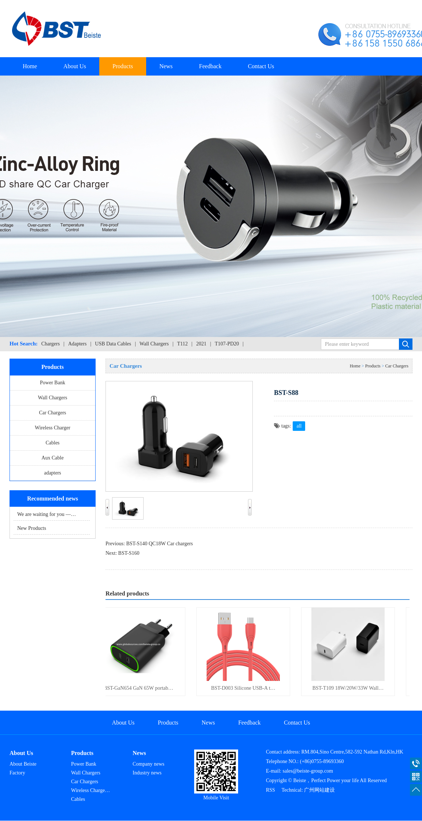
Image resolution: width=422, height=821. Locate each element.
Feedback (210, 66)
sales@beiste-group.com (308, 771)
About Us (74, 66)
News (166, 66)
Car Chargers (52, 412)
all (298, 426)
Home (30, 66)
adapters (52, 473)
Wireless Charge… (90, 790)
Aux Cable (52, 458)
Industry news (147, 773)
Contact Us (261, 66)
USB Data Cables (113, 344)
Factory (17, 773)
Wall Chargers (154, 344)
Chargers (50, 344)
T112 (182, 344)
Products (122, 66)
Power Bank (52, 382)
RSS (270, 790)
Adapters (77, 344)
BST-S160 (129, 553)
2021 (201, 344)
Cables (52, 443)
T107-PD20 (227, 344)
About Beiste (23, 764)
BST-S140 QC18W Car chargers (159, 543)
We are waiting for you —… (46, 514)
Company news (148, 764)
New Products (31, 528)
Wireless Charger (52, 427)
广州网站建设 (319, 790)
